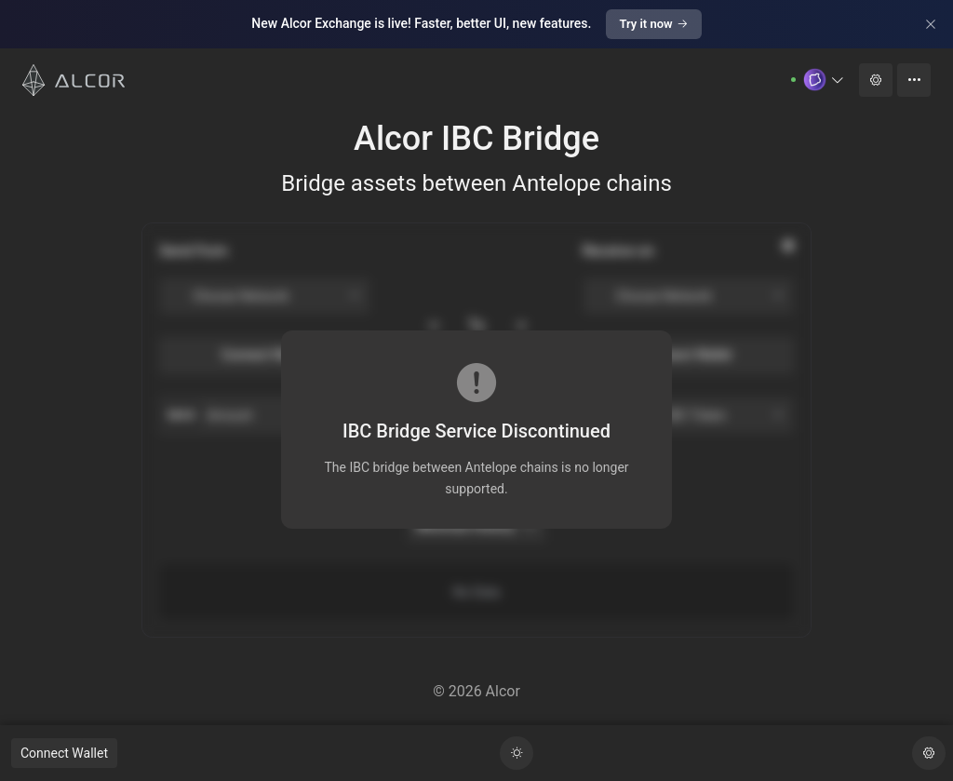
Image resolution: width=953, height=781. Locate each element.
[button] (824, 79)
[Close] (930, 24)
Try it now (653, 24)
